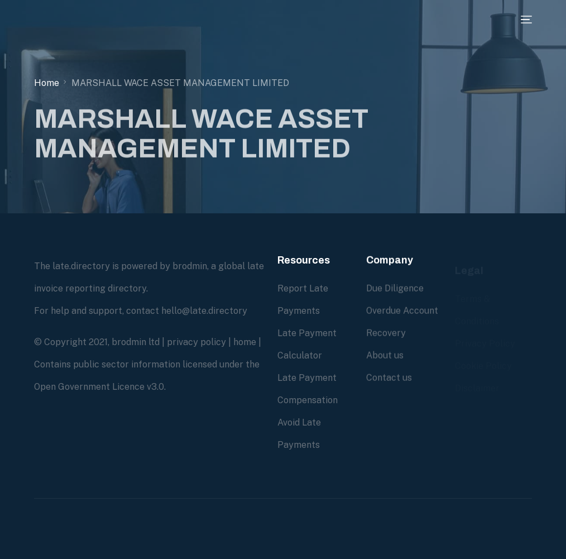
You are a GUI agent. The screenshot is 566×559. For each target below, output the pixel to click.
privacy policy (196, 342)
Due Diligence (395, 288)
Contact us (389, 377)
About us (385, 355)
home (244, 342)
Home (46, 83)
